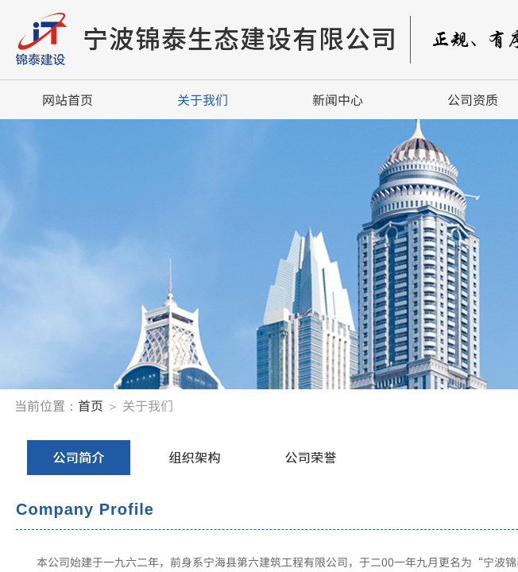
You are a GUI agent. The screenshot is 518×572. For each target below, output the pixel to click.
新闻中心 (337, 99)
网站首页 (67, 99)
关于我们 (202, 99)
